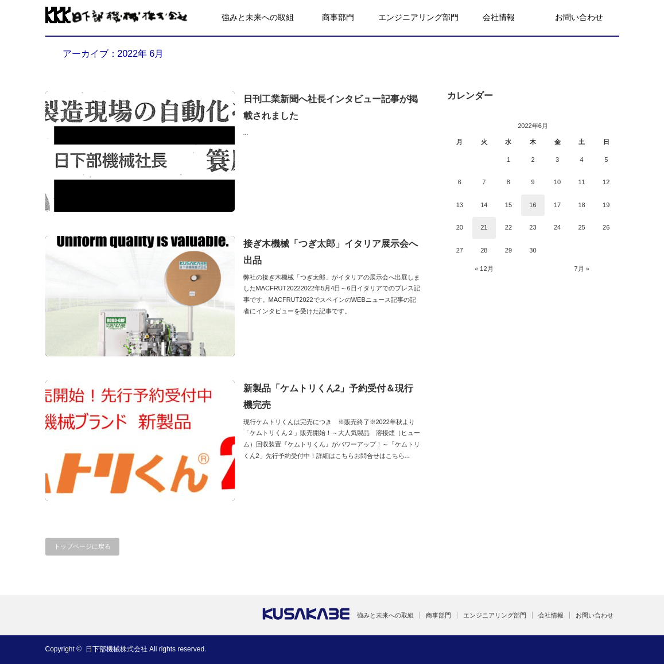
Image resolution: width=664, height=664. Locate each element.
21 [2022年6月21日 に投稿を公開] (483, 227)
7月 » (581, 268)
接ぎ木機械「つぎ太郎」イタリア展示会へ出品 (330, 252)
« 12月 (484, 268)
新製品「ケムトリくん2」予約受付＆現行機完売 (328, 396)
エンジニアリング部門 (418, 17)
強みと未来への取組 (258, 17)
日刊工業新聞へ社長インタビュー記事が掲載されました (330, 107)
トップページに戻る (82, 546)
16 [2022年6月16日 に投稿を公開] (532, 204)
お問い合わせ (579, 17)
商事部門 (338, 17)
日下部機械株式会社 (116, 649)
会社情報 (499, 17)
